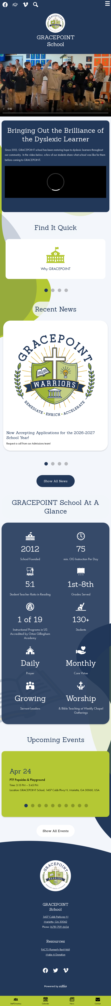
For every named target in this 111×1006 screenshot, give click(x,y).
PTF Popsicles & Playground (27, 780)
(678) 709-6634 (59, 927)
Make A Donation (55, 954)
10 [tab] (85, 805)
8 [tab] (72, 805)
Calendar (45, 1001)
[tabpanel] (55, 259)
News (72, 1001)
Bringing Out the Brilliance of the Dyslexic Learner (55, 134)
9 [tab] (79, 805)
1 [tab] (45, 290)
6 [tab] (59, 805)
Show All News (55, 481)
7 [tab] (65, 805)
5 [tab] (52, 805)
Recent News (55, 309)
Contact (98, 1001)
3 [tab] (59, 290)
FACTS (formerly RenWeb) (55, 949)
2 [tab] (52, 290)
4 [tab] (65, 290)
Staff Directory (15, 1001)
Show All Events (55, 831)
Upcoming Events (55, 739)
